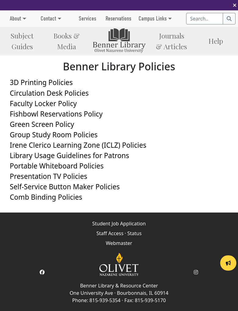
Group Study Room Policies (54, 134)
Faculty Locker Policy (43, 103)
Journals (171, 41)
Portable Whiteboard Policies (57, 166)
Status (134, 233)
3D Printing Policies (41, 82)
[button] (234, 5)
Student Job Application (119, 223)
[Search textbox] (204, 18)
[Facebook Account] (42, 272)
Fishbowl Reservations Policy (56, 114)
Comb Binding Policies (46, 197)
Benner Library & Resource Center (119, 285)
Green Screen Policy (42, 124)
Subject (22, 41)
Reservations (118, 18)
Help (215, 41)
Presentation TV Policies (48, 176)
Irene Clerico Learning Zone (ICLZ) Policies (78, 145)
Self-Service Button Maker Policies (65, 186)
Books (66, 41)
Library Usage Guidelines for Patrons (69, 155)
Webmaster (119, 243)
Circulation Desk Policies (49, 93)
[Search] (229, 18)
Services (87, 18)
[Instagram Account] (196, 272)
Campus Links (153, 18)
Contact (48, 18)
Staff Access (110, 233)
